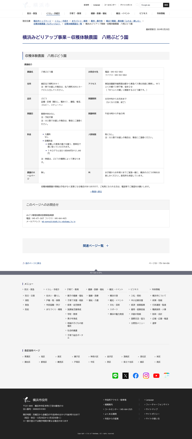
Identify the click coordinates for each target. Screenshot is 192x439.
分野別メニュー (138, 323)
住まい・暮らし (53, 296)
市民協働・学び (53, 305)
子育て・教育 (73, 289)
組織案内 (109, 404)
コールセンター (110, 5)
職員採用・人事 (159, 309)
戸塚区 (77, 362)
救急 (27, 305)
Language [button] (96, 5)
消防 (27, 300)
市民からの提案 (112, 419)
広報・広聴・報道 (160, 319)
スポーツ (114, 309)
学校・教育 (72, 314)
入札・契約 (136, 296)
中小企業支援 (137, 300)
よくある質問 (111, 414)
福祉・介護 (93, 300)
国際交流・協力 (138, 319)
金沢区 (110, 357)
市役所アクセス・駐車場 (115, 400)
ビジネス (134, 289)
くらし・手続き (61, 21)
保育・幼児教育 (74, 305)
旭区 (43, 357)
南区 (159, 362)
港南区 (126, 357)
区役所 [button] (86, 5)
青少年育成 (72, 319)
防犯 (27, 309)
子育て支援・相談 (75, 300)
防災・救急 (29, 289)
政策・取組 (157, 300)
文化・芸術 (115, 305)
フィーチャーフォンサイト (157, 404)
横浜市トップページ (42, 21)
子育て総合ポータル (75, 336)
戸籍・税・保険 (53, 300)
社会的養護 (72, 330)
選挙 (154, 323)
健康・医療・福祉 (96, 289)
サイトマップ (152, 409)
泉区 (59, 357)
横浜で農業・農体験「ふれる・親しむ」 (123, 21)
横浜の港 (114, 296)
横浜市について (159, 296)
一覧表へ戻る (96, 192)
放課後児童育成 (74, 309)
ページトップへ (96, 273)
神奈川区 (94, 357)
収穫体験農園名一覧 (73, 24)
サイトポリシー (153, 414)
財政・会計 (157, 314)
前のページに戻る (33, 263)
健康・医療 (93, 296)
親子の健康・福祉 (75, 296)
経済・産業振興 (138, 305)
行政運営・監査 (159, 305)
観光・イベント (116, 289)
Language (150, 400)
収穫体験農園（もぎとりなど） (47, 24)
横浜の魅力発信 (117, 314)
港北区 (143, 357)
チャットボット (126, 5)
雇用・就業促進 (138, 309)
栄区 (159, 357)
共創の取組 (136, 314)
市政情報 (156, 289)
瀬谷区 (27, 362)
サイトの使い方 (153, 419)
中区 (93, 362)
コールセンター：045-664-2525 (118, 409)
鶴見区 (60, 362)
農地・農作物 (97, 21)
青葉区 (27, 357)
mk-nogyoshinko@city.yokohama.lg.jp (58, 222)
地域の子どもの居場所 (75, 324)
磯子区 (77, 357)
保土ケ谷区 (128, 362)
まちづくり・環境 (79, 21)
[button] (96, 246)
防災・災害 (30, 296)
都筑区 (44, 362)
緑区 (142, 362)
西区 (109, 362)
